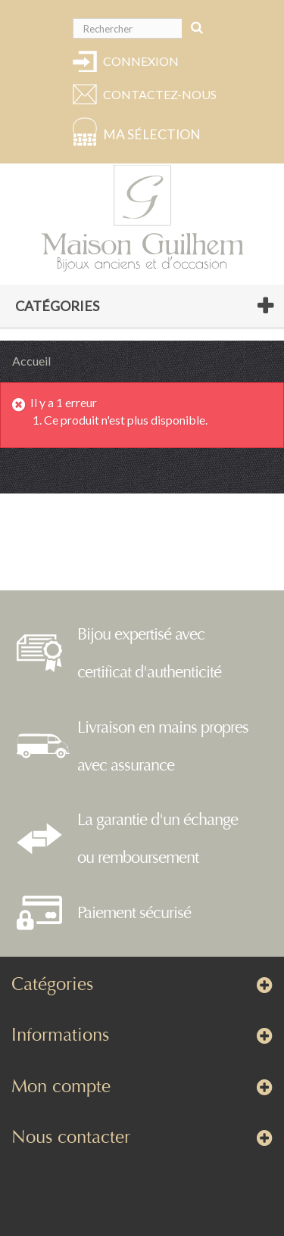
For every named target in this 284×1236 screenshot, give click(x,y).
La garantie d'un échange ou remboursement (157, 838)
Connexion (141, 61)
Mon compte (61, 1086)
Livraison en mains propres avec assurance (162, 746)
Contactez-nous (157, 94)
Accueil (31, 360)
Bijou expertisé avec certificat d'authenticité (149, 653)
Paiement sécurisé (134, 912)
